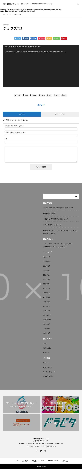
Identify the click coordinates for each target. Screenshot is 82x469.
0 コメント (22, 114)
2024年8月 (46, 266)
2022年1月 (46, 275)
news (45, 343)
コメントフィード (49, 372)
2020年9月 (46, 324)
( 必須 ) (14, 125)
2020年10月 (47, 320)
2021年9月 (46, 279)
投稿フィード (47, 367)
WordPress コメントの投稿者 (53, 247)
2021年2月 (46, 306)
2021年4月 (46, 297)
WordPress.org (48, 376)
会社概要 (25, 461)
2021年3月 (46, 302)
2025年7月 (46, 257)
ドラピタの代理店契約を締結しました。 (56, 219)
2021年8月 (46, 284)
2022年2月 (46, 270)
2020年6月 (46, 333)
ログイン (46, 363)
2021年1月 (46, 311)
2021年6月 (46, 288)
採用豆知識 (47, 348)
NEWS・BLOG (53, 461)
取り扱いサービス (38, 461)
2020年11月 (47, 315)
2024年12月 (47, 261)
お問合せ (65, 461)
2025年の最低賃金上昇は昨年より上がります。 (59, 207)
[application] (41, 66)
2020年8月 (46, 328)
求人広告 (46, 352)
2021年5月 (46, 293)
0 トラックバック (59, 114)
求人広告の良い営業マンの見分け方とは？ (57, 244)
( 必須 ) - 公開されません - (15, 132)
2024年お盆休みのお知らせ (52, 225)
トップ (16, 461)
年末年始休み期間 (49, 213)
